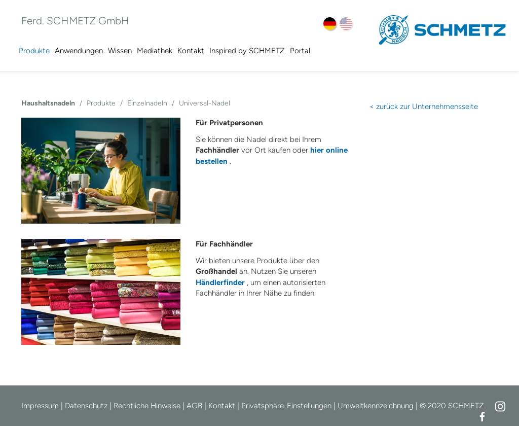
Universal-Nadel (204, 103)
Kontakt (190, 50)
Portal (300, 50)
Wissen (120, 50)
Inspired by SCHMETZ (247, 50)
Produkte (34, 50)
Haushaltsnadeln (48, 103)
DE (329, 23)
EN (346, 23)
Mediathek (154, 50)
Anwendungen (79, 50)
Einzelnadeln (147, 103)
